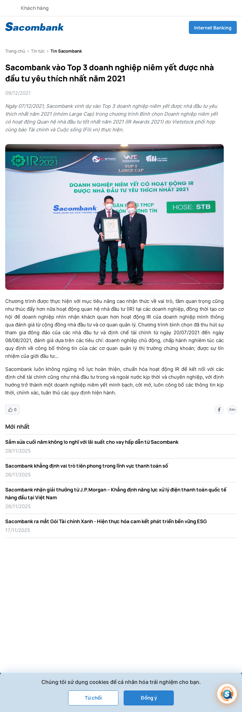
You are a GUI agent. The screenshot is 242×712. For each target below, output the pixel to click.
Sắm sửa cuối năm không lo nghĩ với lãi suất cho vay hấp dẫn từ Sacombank (91, 442)
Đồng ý (149, 697)
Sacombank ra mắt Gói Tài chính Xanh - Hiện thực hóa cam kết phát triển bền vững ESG (106, 521)
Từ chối (93, 697)
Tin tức (38, 51)
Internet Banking (213, 28)
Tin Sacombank (66, 51)
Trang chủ (15, 51)
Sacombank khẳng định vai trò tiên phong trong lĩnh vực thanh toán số (86, 465)
